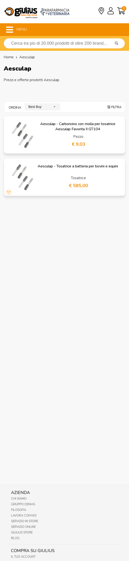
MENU (16, 30)
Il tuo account (23, 557)
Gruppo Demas (23, 504)
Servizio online (23, 527)
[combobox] (42, 106)
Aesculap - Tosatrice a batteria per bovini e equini (78, 166)
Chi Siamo (19, 499)
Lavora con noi (23, 516)
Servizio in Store (24, 521)
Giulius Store (22, 532)
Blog (15, 538)
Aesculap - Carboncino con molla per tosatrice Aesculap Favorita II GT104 (77, 126)
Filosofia (18, 510)
